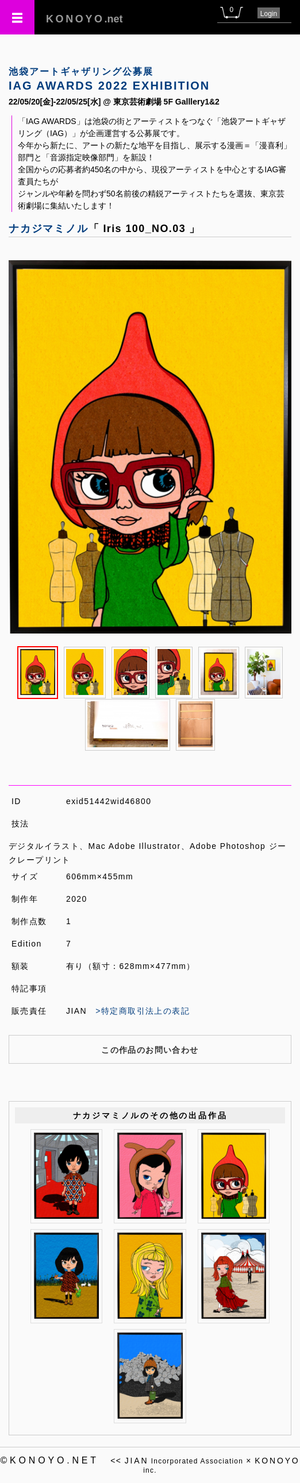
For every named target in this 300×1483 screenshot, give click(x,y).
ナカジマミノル (49, 228)
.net (84, 19)
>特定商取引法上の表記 (142, 1010)
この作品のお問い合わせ (149, 1050)
